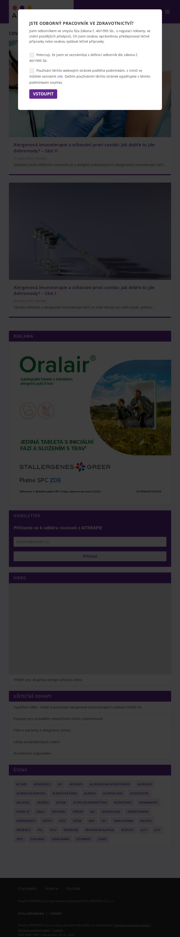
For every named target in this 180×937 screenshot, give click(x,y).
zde (60, 76)
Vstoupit (43, 94)
